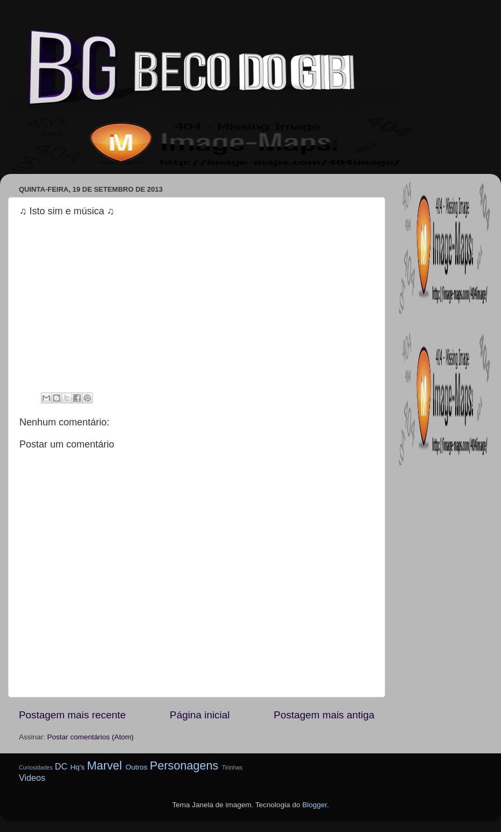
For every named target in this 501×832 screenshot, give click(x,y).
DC (61, 766)
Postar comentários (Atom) (90, 737)
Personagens (184, 765)
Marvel (104, 765)
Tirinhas (232, 767)
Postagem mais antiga (324, 715)
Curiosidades (36, 767)
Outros (137, 767)
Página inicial (199, 715)
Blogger (314, 805)
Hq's (77, 767)
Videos (32, 777)
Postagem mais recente (72, 715)
